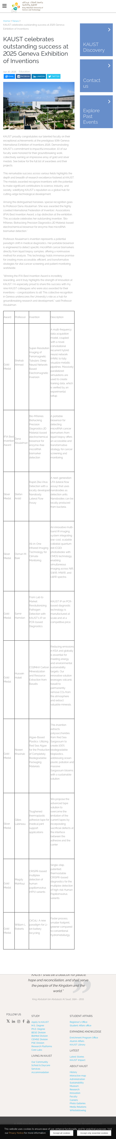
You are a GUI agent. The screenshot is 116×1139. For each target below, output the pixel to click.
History (73, 1072)
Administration (77, 1079)
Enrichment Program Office (84, 1037)
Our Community (39, 1062)
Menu (4, 6)
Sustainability (77, 1082)
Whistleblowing (78, 1110)
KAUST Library (77, 1044)
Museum (74, 1086)
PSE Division (37, 1043)
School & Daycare (40, 1065)
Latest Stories (77, 1056)
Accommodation (40, 1072)
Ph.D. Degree (38, 1029)
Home (6, 21)
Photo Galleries (78, 1103)
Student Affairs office (80, 1025)
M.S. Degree (37, 1025)
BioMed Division (39, 1036)
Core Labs (36, 1050)
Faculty (73, 1096)
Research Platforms (41, 1046)
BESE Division (38, 1032)
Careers (74, 1100)
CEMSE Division (39, 1039)
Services (35, 1069)
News (15, 21)
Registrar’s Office (78, 1022)
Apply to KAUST (40, 1022)
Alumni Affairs (77, 1041)
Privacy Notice (16, 1133)
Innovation (75, 1093)
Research (74, 1089)
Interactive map (78, 1075)
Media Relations (78, 1107)
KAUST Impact (77, 1060)
